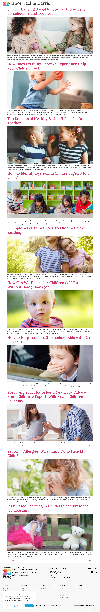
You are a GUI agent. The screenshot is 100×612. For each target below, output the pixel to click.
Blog (23, 588)
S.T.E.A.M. (43, 588)
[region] (19, 600)
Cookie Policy (58, 605)
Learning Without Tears (47, 590)
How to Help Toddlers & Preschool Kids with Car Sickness (48, 339)
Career (81, 593)
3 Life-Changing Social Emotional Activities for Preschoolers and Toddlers (47, 11)
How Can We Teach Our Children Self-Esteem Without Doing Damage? (46, 284)
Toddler (62, 590)
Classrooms (53, 4)
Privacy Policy (38, 605)
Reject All (19, 605)
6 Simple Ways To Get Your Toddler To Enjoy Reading (45, 230)
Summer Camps (64, 597)
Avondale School (7, 588)
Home (29, 4)
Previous (11, 560)
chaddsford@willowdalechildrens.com (60, 577)
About (35, 4)
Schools (43, 4)
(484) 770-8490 (55, 576)
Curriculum (63, 4)
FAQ (23, 590)
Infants (62, 588)
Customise (10, 605)
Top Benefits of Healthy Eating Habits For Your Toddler (47, 120)
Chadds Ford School (8, 590)
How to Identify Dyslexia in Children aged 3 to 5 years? (48, 175)
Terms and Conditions (48, 605)
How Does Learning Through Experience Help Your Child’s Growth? (46, 66)
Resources (73, 4)
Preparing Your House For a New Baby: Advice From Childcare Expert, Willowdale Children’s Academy (46, 396)
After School (63, 595)
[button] (35, 4)
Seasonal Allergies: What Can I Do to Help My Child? (46, 453)
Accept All (29, 605)
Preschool (62, 593)
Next (90, 560)
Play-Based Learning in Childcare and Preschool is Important (48, 508)
